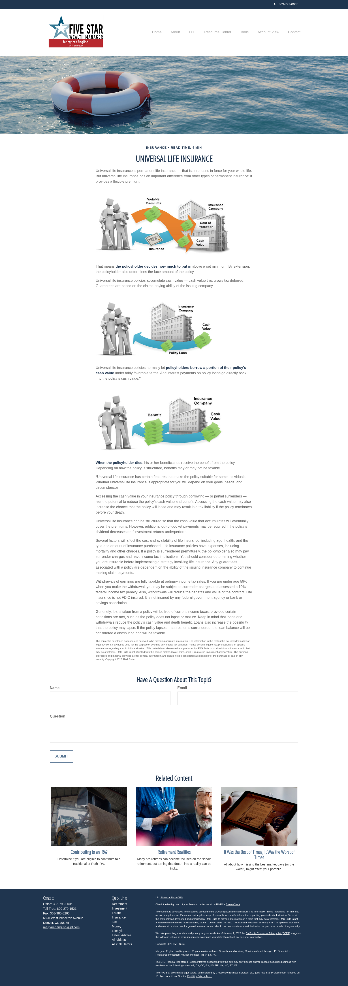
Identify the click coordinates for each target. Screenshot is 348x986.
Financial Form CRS (171, 897)
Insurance (119, 917)
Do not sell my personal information (242, 937)
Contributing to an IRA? (89, 851)
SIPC (213, 954)
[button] (175, 32)
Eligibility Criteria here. (199, 976)
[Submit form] (61, 756)
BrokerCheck (233, 904)
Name (55, 688)
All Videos (119, 940)
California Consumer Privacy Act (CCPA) (268, 933)
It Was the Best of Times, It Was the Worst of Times (259, 854)
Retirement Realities (174, 851)
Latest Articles (121, 935)
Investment (119, 908)
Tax (114, 922)
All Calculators (122, 944)
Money (116, 926)
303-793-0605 (286, 4)
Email (182, 688)
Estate (116, 913)
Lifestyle (117, 931)
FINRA (203, 954)
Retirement (119, 904)
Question (57, 716)
